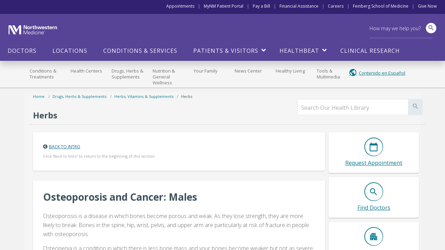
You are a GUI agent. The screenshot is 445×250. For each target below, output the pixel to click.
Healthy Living (290, 71)
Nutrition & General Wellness (164, 77)
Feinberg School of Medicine (380, 6)
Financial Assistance (299, 6)
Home (38, 96)
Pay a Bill (261, 6)
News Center (248, 71)
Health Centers (86, 71)
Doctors (22, 51)
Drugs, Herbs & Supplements (127, 74)
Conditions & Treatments (43, 74)
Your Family (206, 71)
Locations (69, 51)
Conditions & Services (140, 51)
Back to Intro (64, 147)
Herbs (186, 96)
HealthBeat (299, 51)
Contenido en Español (382, 73)
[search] (353, 107)
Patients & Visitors (225, 51)
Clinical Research (370, 51)
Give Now (427, 6)
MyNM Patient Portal (223, 6)
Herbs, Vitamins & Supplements (143, 96)
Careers (335, 6)
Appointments (180, 6)
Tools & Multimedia (328, 74)
